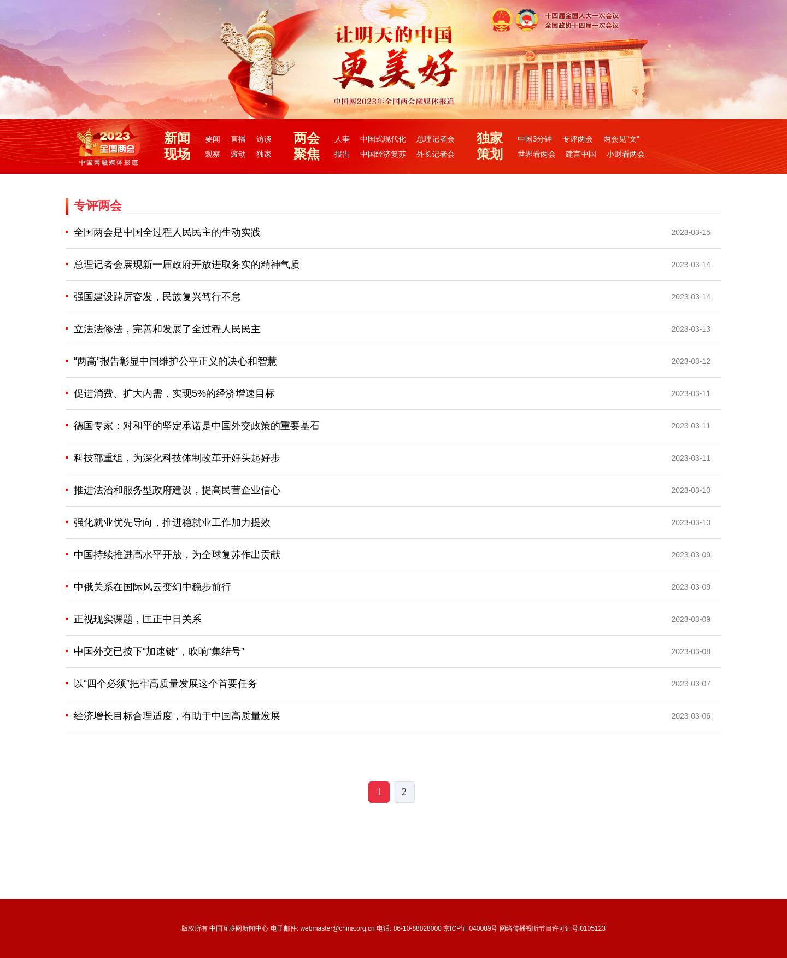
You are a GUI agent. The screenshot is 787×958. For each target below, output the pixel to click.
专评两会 (577, 138)
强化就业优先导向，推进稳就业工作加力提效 (172, 522)
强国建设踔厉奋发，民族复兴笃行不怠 (157, 296)
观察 (212, 154)
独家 (264, 154)
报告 (342, 154)
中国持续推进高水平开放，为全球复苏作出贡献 (177, 554)
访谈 (264, 138)
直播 (238, 138)
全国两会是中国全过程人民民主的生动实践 (167, 232)
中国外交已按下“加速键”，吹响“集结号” (159, 651)
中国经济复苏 (383, 154)
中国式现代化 (383, 138)
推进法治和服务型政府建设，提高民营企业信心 (177, 490)
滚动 (238, 154)
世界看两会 (537, 154)
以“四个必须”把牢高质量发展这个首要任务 (165, 683)
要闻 (212, 138)
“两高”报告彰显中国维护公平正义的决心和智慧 (175, 361)
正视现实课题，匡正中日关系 (138, 619)
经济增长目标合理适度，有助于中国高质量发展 (177, 715)
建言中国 (581, 154)
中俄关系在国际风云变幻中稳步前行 (152, 586)
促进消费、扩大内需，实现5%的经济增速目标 (174, 393)
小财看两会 (626, 154)
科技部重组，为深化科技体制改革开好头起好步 (177, 457)
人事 (342, 138)
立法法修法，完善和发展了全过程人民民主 (167, 329)
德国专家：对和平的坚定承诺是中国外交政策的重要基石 (197, 425)
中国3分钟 (535, 138)
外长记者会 (435, 154)
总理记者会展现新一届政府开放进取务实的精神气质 (187, 264)
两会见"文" (621, 138)
